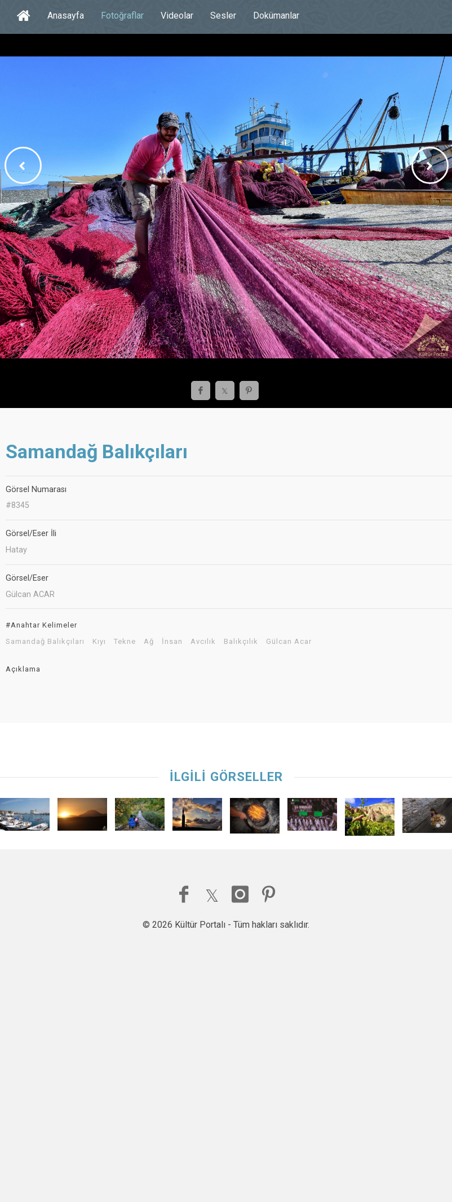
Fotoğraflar (122, 15)
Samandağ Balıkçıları (45, 642)
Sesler (223, 15)
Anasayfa (65, 15)
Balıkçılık (241, 642)
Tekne (125, 642)
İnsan (172, 642)
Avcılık (203, 642)
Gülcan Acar (289, 642)
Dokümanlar (276, 15)
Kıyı (99, 642)
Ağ (149, 642)
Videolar (177, 15)
